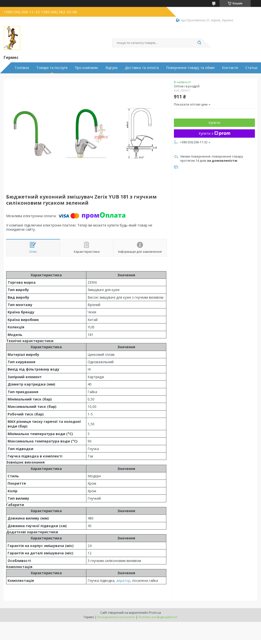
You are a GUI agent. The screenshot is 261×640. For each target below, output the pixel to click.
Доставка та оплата (142, 67)
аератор (123, 580)
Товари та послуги (51, 67)
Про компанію (86, 67)
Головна (22, 67)
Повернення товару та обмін (190, 67)
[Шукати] (199, 43)
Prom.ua (155, 613)
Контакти (230, 67)
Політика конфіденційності (157, 617)
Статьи (251, 67)
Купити (214, 122)
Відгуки (111, 67)
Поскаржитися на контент (116, 617)
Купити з (214, 133)
